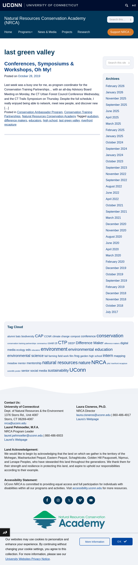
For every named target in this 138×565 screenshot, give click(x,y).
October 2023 (114, 161)
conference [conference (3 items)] (88, 336)
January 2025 (114, 136)
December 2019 (116, 268)
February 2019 (115, 286)
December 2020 (116, 224)
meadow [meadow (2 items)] (12, 363)
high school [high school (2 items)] (95, 356)
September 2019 (116, 280)
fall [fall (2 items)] (46, 356)
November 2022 (116, 173)
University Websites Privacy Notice (27, 558)
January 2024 (114, 155)
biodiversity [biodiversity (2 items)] (27, 336)
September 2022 (116, 180)
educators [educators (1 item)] (36, 350)
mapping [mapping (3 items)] (119, 356)
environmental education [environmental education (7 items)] (90, 349)
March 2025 (113, 123)
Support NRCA (120, 32)
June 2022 (112, 192)
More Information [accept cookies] (94, 541)
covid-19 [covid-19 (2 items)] (52, 343)
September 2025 (116, 104)
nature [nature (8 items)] (85, 362)
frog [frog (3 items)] (77, 356)
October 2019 (114, 274)
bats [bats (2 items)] (18, 336)
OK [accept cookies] (122, 541)
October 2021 (114, 205)
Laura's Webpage (87, 419)
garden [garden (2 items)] (84, 356)
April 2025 (112, 117)
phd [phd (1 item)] (108, 363)
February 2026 (115, 86)
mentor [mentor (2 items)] (22, 363)
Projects (67, 32)
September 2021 (116, 211)
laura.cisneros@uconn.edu (93, 415)
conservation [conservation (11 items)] (109, 335)
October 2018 (114, 305)
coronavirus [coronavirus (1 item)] (42, 343)
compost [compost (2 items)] (75, 336)
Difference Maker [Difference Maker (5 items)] (90, 343)
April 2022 (112, 199)
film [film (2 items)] (71, 356)
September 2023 (116, 167)
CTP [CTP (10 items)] (62, 342)
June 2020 (112, 242)
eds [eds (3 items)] (28, 350)
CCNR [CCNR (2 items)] (48, 336)
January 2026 (114, 92)
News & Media (47, 32)
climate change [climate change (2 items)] (61, 336)
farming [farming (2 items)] (53, 356)
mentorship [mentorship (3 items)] (34, 363)
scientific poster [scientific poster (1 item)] (13, 371)
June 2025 (112, 111)
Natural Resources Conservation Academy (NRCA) (45, 20)
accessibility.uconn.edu (87, 488)
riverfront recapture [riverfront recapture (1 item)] (119, 363)
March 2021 (113, 217)
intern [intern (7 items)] (108, 355)
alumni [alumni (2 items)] (11, 336)
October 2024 (114, 142)
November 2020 (116, 230)
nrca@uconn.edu (15, 423)
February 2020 (115, 261)
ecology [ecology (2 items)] (20, 349)
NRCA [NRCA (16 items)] (98, 362)
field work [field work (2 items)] (63, 356)
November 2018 (116, 299)
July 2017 (112, 311)
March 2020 (113, 255)
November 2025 (116, 98)
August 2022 (114, 186)
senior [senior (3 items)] (25, 370)
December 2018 (116, 293)
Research (84, 32)
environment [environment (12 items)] (54, 349)
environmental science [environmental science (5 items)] (25, 356)
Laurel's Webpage (15, 439)
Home (8, 32)
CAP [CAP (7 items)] (39, 335)
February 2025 (115, 130)
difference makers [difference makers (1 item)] (112, 343)
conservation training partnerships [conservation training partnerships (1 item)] (21, 343)
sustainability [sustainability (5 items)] (58, 370)
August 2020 (114, 236)
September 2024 (116, 148)
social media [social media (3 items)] (38, 370)
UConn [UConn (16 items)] (78, 370)
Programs (25, 32)
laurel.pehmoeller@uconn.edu (23, 435)
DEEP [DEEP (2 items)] (71, 343)
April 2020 (112, 249)
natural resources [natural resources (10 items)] (60, 362)
